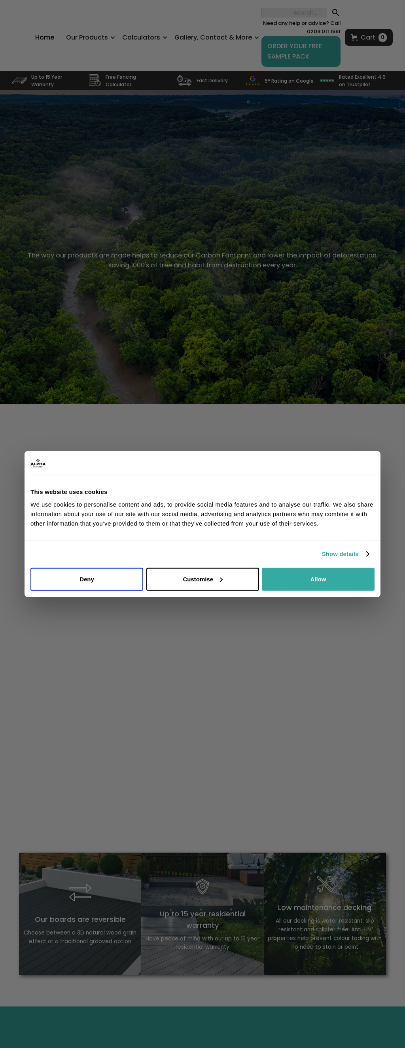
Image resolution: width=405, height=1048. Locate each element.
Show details (340, 553)
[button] (369, 37)
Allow (318, 578)
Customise (203, 578)
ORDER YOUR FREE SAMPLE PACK (294, 51)
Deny (86, 578)
